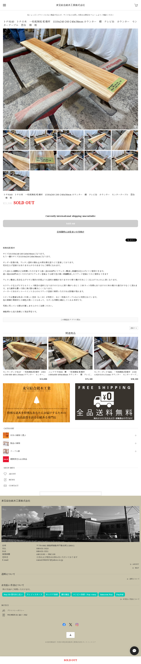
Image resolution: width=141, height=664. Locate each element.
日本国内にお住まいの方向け (70, 231)
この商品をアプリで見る (70, 319)
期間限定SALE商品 (18, 459)
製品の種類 (15, 443)
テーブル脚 (15, 451)
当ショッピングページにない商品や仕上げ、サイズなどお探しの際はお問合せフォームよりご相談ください (70, 15)
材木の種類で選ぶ (18, 435)
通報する (133, 328)
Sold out (70, 223)
